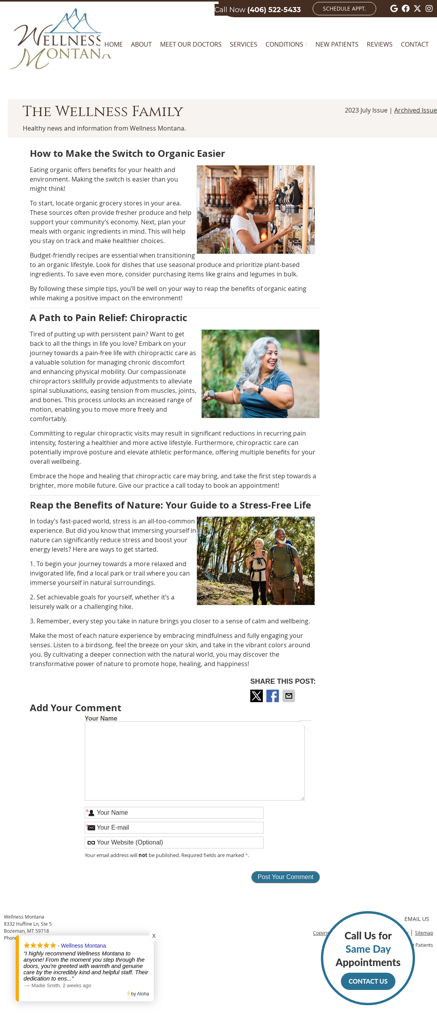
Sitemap (424, 933)
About (141, 44)
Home (113, 44)
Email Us (416, 919)
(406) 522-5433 (274, 9)
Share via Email (289, 696)
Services (243, 44)
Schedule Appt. (344, 8)
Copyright (323, 933)
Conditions (284, 44)
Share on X (257, 696)
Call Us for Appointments (368, 959)
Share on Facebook (273, 696)
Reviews (380, 44)
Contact (415, 44)
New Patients (337, 44)
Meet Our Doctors (191, 44)
